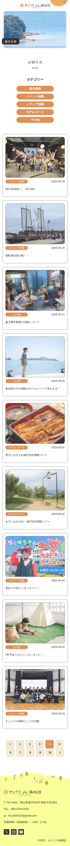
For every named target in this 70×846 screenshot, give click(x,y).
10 (50, 752)
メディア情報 (35, 104)
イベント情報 (35, 96)
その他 (35, 119)
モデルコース (35, 112)
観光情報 (35, 88)
